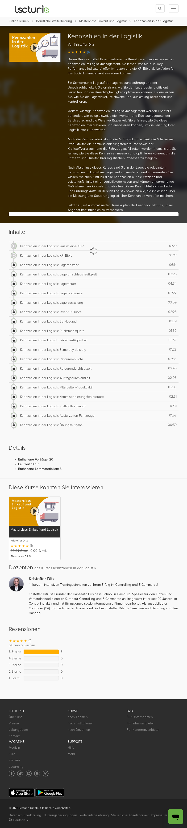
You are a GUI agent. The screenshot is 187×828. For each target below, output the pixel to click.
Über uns (15, 717)
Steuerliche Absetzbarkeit (130, 815)
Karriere (14, 760)
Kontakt (14, 736)
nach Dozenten (79, 730)
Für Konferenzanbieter (143, 730)
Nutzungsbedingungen (60, 815)
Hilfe (71, 748)
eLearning (16, 767)
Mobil (71, 754)
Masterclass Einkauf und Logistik (103, 21)
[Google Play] (50, 792)
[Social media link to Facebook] (12, 773)
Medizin (14, 748)
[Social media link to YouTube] (37, 773)
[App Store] (22, 792)
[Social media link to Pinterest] (29, 773)
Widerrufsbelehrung (94, 815)
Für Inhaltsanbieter (140, 723)
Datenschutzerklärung (25, 815)
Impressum (159, 815)
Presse (14, 723)
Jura (12, 754)
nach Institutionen (81, 723)
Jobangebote (18, 730)
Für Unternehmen (140, 717)
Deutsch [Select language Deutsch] (19, 820)
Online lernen (19, 21)
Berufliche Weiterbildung (54, 21)
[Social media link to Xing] (46, 773)
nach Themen (78, 717)
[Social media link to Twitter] (20, 773)
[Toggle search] (160, 8)
